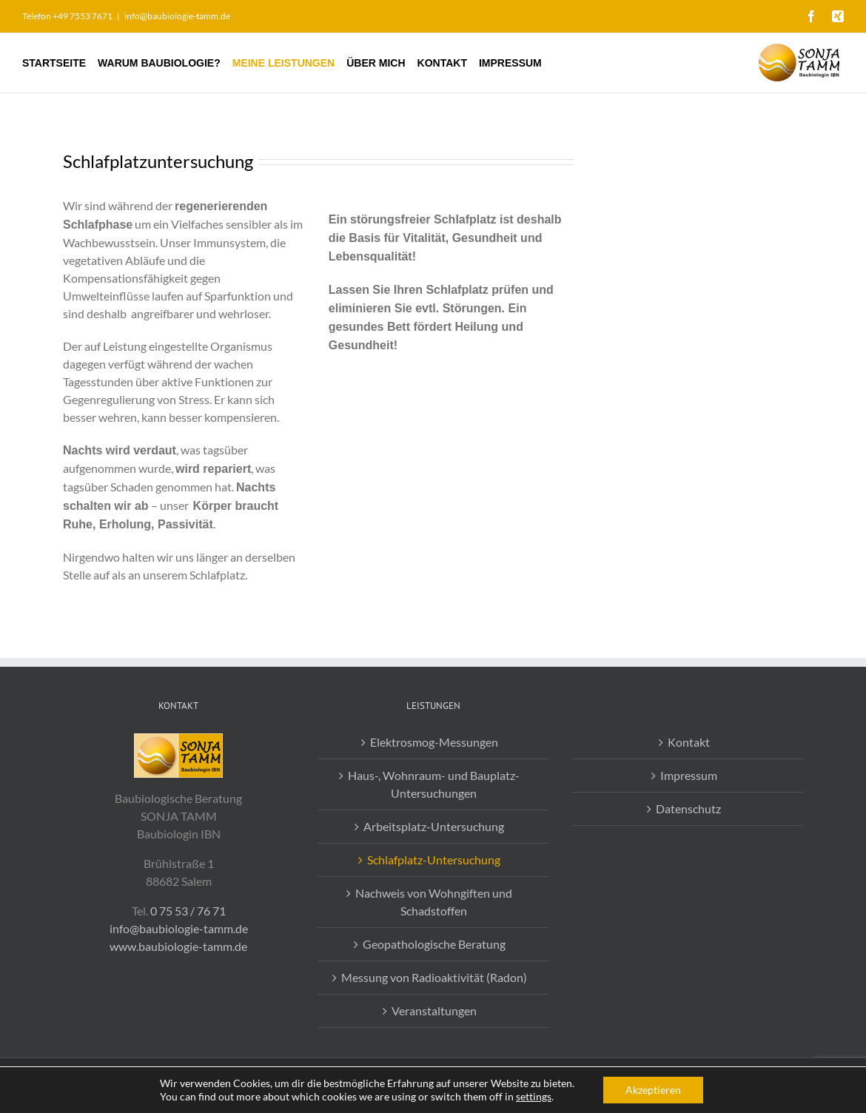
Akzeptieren (653, 1089)
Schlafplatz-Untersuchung (433, 860)
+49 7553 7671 (83, 15)
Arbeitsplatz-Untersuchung (433, 826)
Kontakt (689, 742)
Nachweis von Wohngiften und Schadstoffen (433, 902)
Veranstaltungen (434, 1010)
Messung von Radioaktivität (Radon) (434, 977)
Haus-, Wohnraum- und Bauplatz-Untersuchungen (434, 784)
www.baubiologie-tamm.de (178, 946)
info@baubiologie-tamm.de (177, 15)
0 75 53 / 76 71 (188, 911)
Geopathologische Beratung (434, 944)
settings (533, 1096)
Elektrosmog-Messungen (434, 742)
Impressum (688, 775)
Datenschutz (688, 808)
